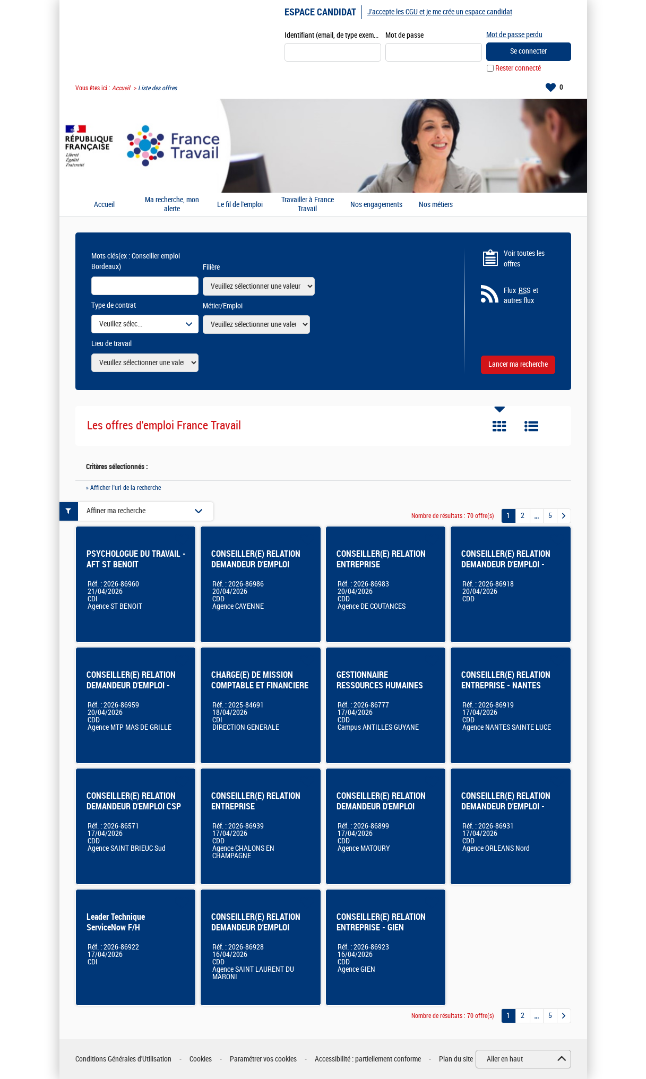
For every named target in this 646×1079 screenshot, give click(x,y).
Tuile (499, 426)
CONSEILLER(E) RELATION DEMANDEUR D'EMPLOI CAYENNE (255, 564)
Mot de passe (404, 35)
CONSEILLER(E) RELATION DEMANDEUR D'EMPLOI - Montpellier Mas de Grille (131, 685)
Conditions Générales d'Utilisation (123, 1059)
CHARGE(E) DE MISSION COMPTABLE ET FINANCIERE (259, 680)
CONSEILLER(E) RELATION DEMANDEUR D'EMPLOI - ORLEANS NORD (505, 806)
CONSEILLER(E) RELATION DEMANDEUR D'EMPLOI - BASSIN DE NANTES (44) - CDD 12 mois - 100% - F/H (506, 570)
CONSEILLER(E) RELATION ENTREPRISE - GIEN (381, 922)
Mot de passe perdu (514, 34)
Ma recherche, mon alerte (172, 204)
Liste (531, 426)
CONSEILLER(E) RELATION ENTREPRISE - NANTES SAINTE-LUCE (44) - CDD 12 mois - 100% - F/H (508, 691)
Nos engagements (376, 205)
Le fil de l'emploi (240, 205)
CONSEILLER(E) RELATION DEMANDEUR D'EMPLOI (255, 922)
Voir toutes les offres (524, 259)
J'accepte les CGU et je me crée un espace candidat (439, 11)
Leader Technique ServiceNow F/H (116, 922)
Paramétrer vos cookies (263, 1059)
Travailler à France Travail (307, 204)
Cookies (201, 1059)
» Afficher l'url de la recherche (123, 487)
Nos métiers (436, 205)
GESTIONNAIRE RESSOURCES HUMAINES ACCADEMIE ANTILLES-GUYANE (380, 691)
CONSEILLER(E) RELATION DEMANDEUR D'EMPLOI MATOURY (381, 806)
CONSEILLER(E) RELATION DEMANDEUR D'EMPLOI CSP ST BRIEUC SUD (134, 806)
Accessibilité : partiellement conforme (368, 1059)
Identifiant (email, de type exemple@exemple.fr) (333, 35)
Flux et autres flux (521, 296)
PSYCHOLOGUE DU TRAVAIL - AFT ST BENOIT (136, 559)
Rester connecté (518, 68)
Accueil (121, 88)
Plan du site (456, 1059)
